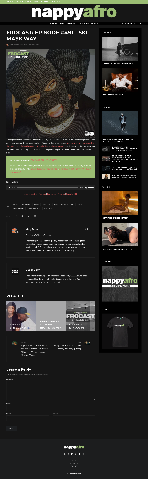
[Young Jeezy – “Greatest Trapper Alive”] (51, 316)
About (10, 2)
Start (37, 2)
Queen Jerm (23, 44)
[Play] (9, 188)
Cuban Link (26, 204)
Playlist (28, 2)
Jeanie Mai (47, 204)
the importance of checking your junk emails (25, 146)
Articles (71, 23)
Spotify (34, 194)
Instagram (51, 194)
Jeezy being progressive (55, 146)
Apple (27, 194)
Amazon (61, 194)
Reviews (54, 23)
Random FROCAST (19, 208)
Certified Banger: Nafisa (115, 218)
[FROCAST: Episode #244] (21, 316)
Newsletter (47, 2)
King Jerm (13, 44)
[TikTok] (134, 23)
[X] (122, 23)
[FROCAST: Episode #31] (80, 316)
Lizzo (56, 204)
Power (81, 204)
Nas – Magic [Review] (112, 95)
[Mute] (86, 188)
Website (55, 416)
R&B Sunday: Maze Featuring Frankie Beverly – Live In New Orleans (124, 150)
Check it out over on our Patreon (44, 169)
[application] (50, 187)
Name (8, 406)
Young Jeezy (48, 208)
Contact (19, 2)
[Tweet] (22, 216)
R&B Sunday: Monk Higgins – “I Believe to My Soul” (117, 141)
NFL (73, 204)
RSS (75, 194)
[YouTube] (131, 23)
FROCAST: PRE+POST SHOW (44, 160)
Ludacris (65, 204)
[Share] (16, 216)
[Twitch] (137, 23)
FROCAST (84, 23)
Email (8, 416)
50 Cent (16, 204)
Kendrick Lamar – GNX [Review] (118, 63)
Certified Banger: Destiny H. (117, 251)
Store (57, 2)
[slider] (47, 187)
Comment (10, 379)
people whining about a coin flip (80, 143)
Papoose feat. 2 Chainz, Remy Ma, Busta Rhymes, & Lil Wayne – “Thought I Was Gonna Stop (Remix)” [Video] (35, 348)
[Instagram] (125, 23)
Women (95, 23)
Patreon (42, 194)
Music (63, 23)
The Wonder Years (34, 208)
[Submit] (28, 216)
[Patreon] (128, 23)
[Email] (35, 216)
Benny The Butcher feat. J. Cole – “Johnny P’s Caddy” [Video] (67, 345)
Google (69, 194)
